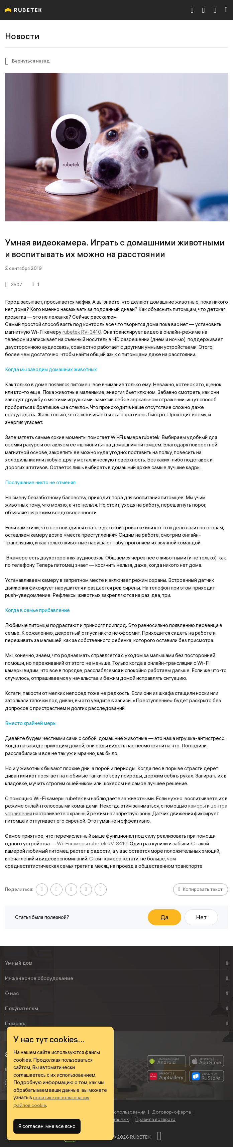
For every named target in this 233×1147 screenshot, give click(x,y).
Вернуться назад (31, 61)
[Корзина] (203, 10)
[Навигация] (226, 10)
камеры (197, 806)
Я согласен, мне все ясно (47, 1126)
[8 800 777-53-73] (192, 10)
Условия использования (118, 1112)
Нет (201, 917)
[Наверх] (163, 1136)
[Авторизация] (215, 10)
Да (164, 917)
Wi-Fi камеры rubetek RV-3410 (92, 843)
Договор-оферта (171, 1112)
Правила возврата (155, 1119)
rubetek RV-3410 (82, 332)
